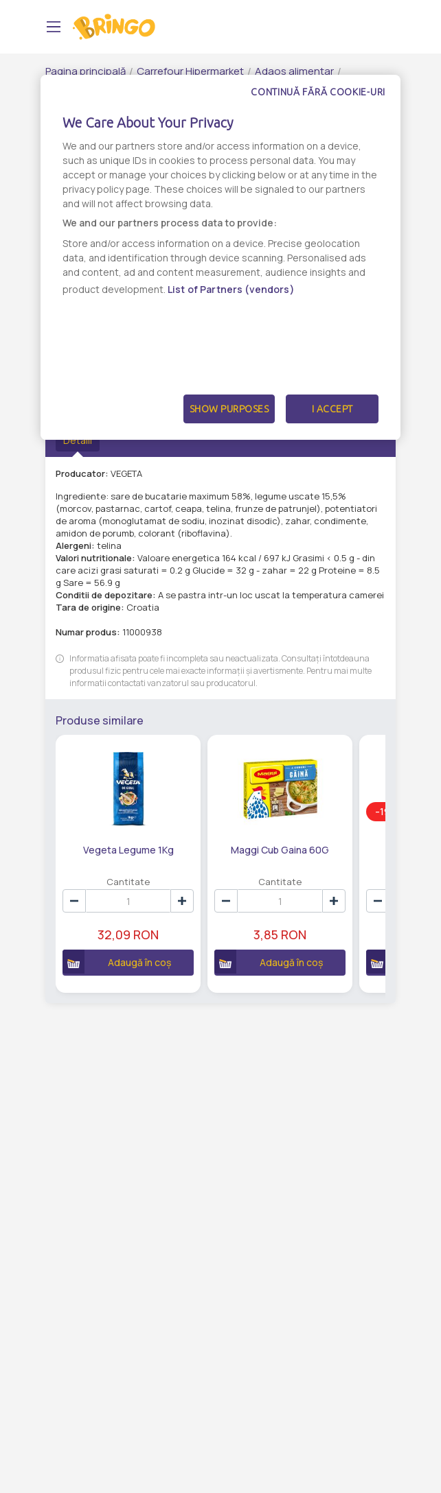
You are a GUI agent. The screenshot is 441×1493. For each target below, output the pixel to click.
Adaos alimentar (294, 71)
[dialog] (220, 257)
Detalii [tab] (77, 440)
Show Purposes (229, 408)
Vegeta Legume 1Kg (128, 849)
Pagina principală (85, 71)
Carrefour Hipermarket (190, 71)
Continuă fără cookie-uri (318, 91)
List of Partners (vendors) (231, 289)
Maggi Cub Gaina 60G (280, 849)
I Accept (332, 408)
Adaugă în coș (117, 962)
